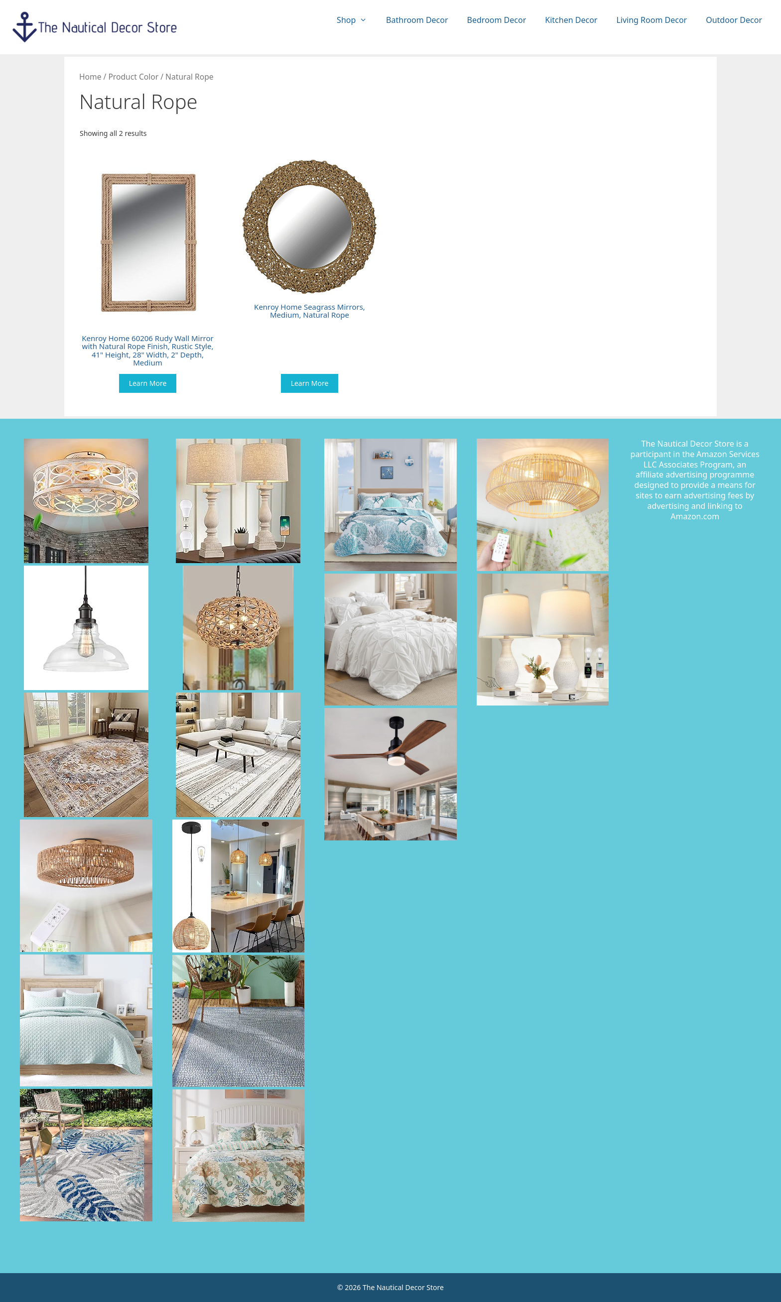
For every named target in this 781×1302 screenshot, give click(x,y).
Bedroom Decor (496, 19)
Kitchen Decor (571, 19)
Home (90, 76)
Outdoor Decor (734, 19)
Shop (357, 20)
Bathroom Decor (417, 19)
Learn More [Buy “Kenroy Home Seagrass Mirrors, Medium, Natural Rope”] (310, 383)
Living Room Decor (651, 19)
